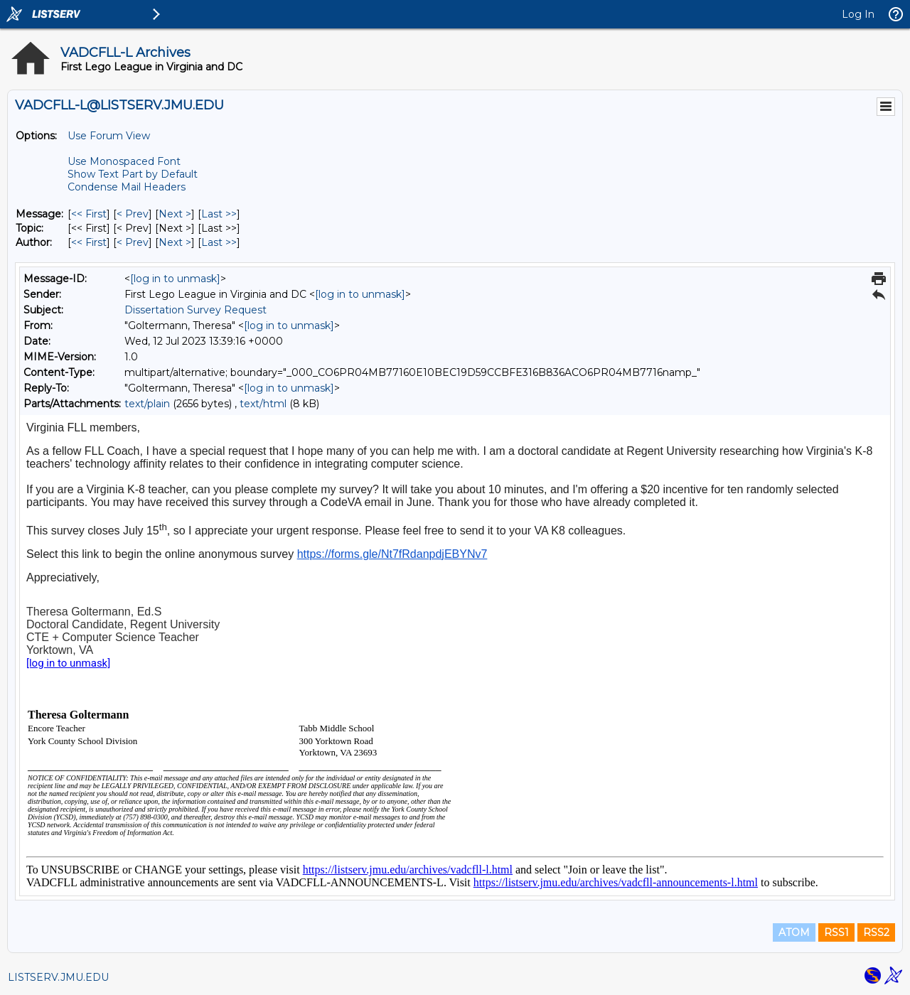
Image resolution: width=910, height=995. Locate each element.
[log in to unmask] (175, 278)
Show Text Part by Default (133, 174)
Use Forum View (109, 135)
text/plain (147, 403)
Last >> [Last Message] (219, 214)
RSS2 (876, 932)
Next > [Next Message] (175, 214)
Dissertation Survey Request (195, 309)
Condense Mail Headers (127, 187)
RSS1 (836, 932)
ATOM (794, 932)
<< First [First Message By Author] (89, 242)
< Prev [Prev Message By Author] (133, 242)
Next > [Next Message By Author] (175, 242)
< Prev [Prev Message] (133, 214)
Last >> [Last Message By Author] (219, 242)
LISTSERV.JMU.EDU (58, 977)
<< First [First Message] (89, 214)
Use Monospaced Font (124, 161)
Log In (858, 14)
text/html (263, 403)
